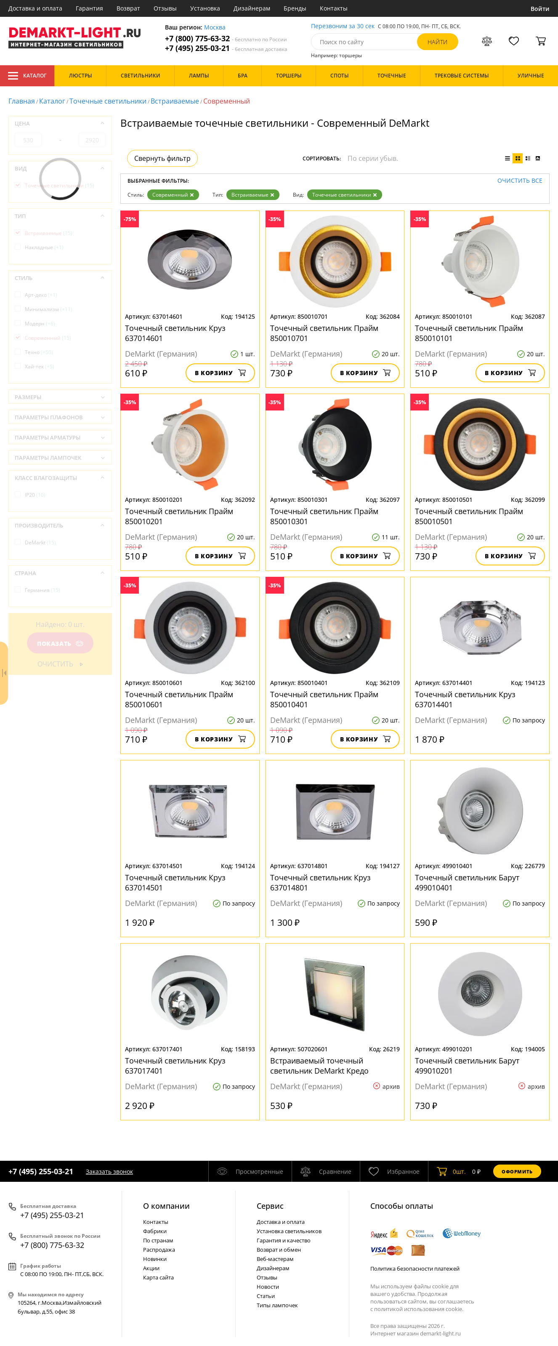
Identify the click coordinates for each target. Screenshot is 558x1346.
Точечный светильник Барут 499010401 (467, 882)
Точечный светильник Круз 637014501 (175, 882)
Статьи (266, 1296)
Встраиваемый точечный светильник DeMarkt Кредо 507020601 (319, 1065)
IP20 (35, 494)
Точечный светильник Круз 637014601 (175, 333)
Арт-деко (41, 295)
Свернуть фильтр (162, 158)
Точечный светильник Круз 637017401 (175, 1065)
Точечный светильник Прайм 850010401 (324, 699)
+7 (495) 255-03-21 (226, 48)
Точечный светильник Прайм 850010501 (469, 516)
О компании (166, 1206)
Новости (268, 1286)
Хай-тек (39, 366)
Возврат (128, 8)
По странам (158, 1240)
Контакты (334, 8)
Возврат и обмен (279, 1249)
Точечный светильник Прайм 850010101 (469, 333)
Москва (215, 27)
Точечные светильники (107, 101)
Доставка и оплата (35, 8)
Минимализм (48, 309)
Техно (39, 352)
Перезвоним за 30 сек (343, 26)
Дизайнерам (252, 8)
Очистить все (519, 180)
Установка (205, 8)
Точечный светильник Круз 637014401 (465, 699)
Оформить (517, 1171)
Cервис (270, 1206)
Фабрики (155, 1231)
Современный (173, 194)
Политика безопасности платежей (415, 1268)
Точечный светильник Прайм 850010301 (324, 516)
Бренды (295, 8)
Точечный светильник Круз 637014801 (320, 882)
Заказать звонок (109, 1171)
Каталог (27, 76)
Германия (42, 590)
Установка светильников (289, 1231)
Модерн (40, 323)
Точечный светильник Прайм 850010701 (324, 333)
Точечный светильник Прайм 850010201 (179, 516)
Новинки (155, 1259)
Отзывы (165, 8)
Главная (21, 101)
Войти (540, 9)
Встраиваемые (175, 101)
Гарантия (89, 8)
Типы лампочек (277, 1305)
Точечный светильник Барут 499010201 (467, 1065)
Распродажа (159, 1249)
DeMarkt (40, 542)
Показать (60, 644)
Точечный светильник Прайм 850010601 (179, 699)
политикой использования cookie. (418, 1309)
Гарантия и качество (284, 1240)
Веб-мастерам (275, 1259)
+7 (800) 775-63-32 (226, 38)
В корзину (220, 373)
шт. (451, 1171)
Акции (151, 1268)
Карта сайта (158, 1277)
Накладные (44, 247)
